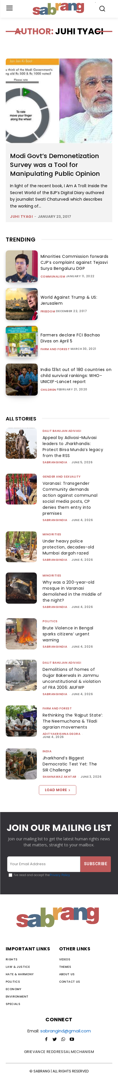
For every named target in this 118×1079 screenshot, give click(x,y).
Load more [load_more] (57, 789)
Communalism (53, 276)
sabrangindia (55, 462)
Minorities (52, 534)
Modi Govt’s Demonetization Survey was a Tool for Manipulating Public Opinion (55, 164)
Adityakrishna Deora (62, 734)
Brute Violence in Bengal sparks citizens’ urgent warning (68, 634)
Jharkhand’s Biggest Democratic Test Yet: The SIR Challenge (70, 764)
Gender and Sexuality (62, 476)
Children (48, 389)
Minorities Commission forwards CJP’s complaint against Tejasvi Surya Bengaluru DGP (75, 262)
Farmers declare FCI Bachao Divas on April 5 (70, 338)
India (47, 751)
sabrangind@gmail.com (65, 1031)
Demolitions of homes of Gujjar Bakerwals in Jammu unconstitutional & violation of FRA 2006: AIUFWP (72, 678)
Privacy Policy (60, 875)
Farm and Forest (55, 349)
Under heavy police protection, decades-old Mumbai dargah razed (68, 547)
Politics (50, 621)
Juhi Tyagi (21, 216)
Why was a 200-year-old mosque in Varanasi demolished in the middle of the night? (72, 591)
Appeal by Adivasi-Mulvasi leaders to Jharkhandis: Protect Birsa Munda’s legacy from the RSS (73, 446)
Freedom (48, 311)
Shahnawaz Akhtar (60, 777)
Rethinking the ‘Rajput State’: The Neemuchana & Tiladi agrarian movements (73, 721)
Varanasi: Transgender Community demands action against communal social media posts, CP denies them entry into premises (70, 498)
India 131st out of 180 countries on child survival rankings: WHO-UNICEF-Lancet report (76, 375)
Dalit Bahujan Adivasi (62, 431)
